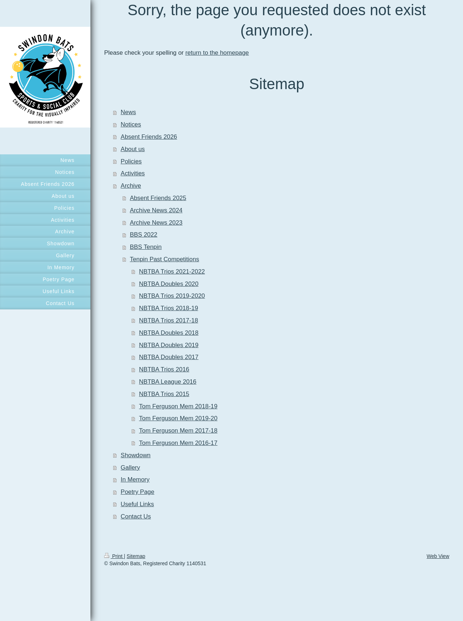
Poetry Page (137, 491)
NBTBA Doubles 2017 (168, 357)
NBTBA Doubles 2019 (168, 345)
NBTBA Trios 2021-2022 (172, 271)
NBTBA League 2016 (167, 381)
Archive (131, 185)
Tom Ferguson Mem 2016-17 (178, 442)
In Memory (135, 479)
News (128, 112)
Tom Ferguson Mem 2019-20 (178, 418)
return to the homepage (217, 52)
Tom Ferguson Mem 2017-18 (178, 430)
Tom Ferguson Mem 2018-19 (178, 406)
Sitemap (136, 556)
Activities (133, 173)
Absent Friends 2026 (149, 136)
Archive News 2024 (156, 210)
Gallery (130, 467)
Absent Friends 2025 (158, 198)
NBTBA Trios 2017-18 (168, 320)
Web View (437, 556)
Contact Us (136, 516)
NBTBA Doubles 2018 (168, 332)
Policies (131, 161)
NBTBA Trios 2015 (164, 394)
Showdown (136, 455)
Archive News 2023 (156, 222)
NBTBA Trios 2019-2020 (172, 295)
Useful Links (137, 504)
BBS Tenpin (146, 246)
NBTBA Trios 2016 (164, 369)
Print (114, 556)
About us (133, 149)
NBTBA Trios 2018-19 (168, 308)
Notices (131, 124)
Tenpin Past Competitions (164, 259)
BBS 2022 (143, 234)
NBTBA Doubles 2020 (168, 283)
